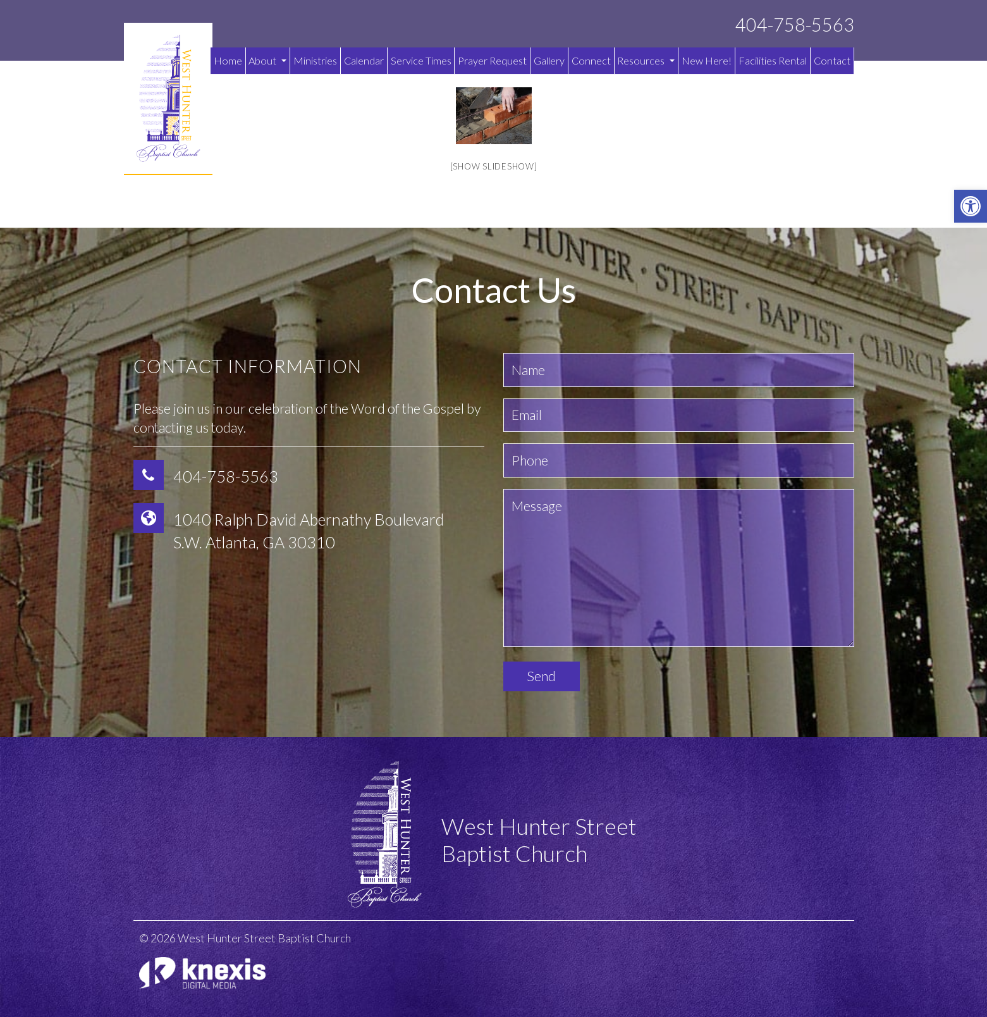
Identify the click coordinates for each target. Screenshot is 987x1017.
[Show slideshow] (493, 166)
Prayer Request (492, 60)
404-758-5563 (794, 25)
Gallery (549, 60)
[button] (970, 206)
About (267, 60)
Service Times (421, 60)
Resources (646, 60)
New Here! (707, 60)
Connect (591, 60)
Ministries (315, 60)
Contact (832, 60)
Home (228, 60)
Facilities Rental (773, 60)
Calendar (364, 60)
